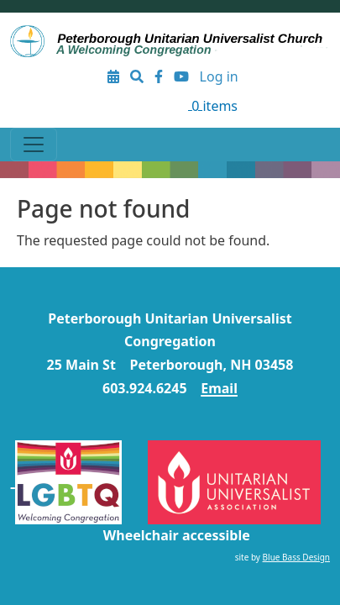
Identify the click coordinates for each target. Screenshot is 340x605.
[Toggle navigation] (33, 144)
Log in (219, 76)
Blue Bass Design (296, 557)
